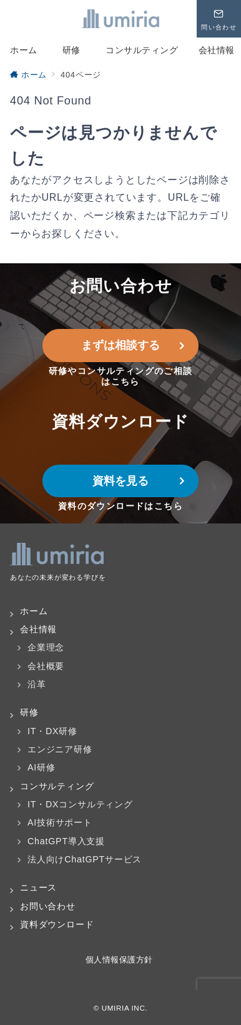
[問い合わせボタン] (219, 19)
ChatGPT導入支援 (66, 841)
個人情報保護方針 (120, 959)
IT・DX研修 (52, 731)
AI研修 (41, 767)
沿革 (36, 684)
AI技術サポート (59, 822)
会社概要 (45, 666)
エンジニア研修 (59, 749)
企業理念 (45, 647)
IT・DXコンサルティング (80, 804)
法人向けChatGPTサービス (84, 859)
